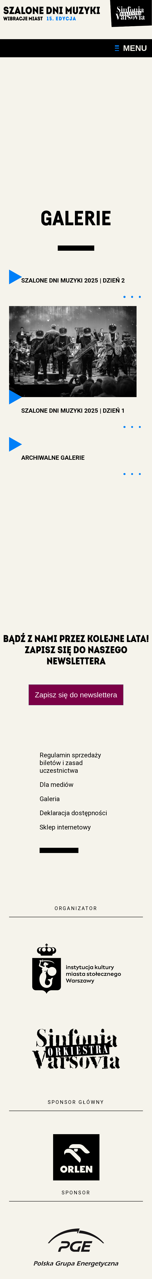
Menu (131, 48)
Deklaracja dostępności (73, 813)
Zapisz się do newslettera (76, 695)
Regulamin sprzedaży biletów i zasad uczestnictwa (70, 762)
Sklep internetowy (65, 827)
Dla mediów (56, 784)
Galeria (50, 799)
